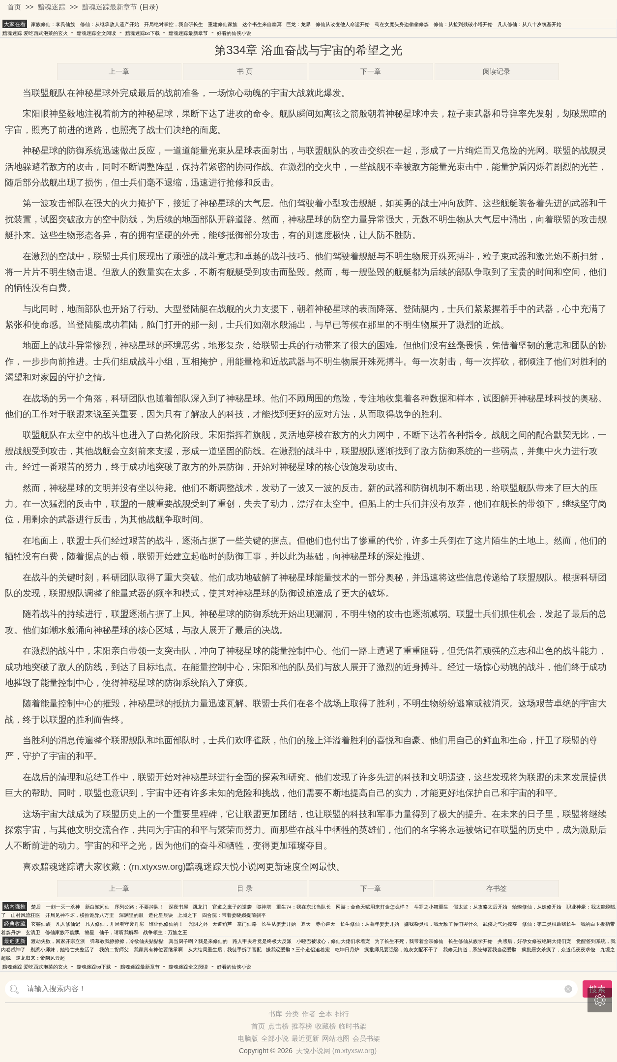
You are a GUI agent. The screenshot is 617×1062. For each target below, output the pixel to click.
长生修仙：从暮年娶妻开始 (369, 924)
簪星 (89, 932)
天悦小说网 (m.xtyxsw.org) (336, 1051)
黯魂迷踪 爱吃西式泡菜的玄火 (35, 33)
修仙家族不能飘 (62, 932)
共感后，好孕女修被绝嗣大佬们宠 (534, 941)
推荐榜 (302, 1026)
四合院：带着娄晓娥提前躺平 (234, 915)
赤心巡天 (325, 924)
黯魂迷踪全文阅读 (96, 33)
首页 (14, 7)
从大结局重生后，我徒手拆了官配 (225, 949)
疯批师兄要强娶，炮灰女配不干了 (401, 949)
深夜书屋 (178, 907)
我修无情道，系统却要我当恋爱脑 (480, 949)
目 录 (245, 888)
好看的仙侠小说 (234, 33)
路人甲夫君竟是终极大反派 (262, 941)
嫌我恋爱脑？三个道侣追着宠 (298, 949)
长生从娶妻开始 (279, 924)
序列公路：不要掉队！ (139, 907)
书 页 (245, 71)
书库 (275, 1014)
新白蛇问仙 (97, 907)
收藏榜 (325, 1026)
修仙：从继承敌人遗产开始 (109, 24)
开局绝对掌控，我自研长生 (173, 24)
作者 (309, 1014)
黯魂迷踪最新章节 (109, 7)
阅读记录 (496, 71)
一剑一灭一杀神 (63, 907)
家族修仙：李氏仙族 (53, 24)
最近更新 (305, 1038)
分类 (292, 1014)
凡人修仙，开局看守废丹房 (114, 924)
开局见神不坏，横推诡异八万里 (79, 915)
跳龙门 (200, 907)
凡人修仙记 (68, 924)
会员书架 (366, 1038)
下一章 (370, 71)
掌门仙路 (247, 924)
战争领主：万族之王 (165, 932)
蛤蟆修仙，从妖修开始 (536, 907)
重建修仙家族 (222, 24)
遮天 (306, 924)
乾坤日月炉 (347, 949)
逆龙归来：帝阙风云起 (40, 958)
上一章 (119, 71)
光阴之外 (198, 924)
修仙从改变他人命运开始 (343, 24)
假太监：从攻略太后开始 (480, 907)
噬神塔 (264, 907)
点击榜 (278, 1026)
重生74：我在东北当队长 (303, 907)
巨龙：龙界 (298, 24)
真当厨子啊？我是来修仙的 (198, 941)
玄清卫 (33, 932)
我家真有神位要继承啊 (158, 949)
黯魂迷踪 (51, 7)
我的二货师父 (114, 949)
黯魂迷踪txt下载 (142, 33)
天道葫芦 (222, 924)
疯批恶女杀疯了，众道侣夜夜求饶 (558, 949)
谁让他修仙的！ (166, 924)
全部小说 (275, 1038)
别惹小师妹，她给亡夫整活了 (62, 949)
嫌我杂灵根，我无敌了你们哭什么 (441, 924)
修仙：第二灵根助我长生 (549, 924)
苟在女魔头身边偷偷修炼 (402, 24)
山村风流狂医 (25, 915)
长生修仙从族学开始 (470, 941)
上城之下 (187, 915)
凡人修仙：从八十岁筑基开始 (529, 24)
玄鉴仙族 (41, 924)
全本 (325, 1014)
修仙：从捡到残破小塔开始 (463, 24)
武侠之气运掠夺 (500, 924)
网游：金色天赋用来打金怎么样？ (373, 907)
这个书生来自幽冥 (262, 24)
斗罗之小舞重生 (431, 907)
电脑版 (247, 1038)
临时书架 (352, 1026)
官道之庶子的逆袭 (232, 907)
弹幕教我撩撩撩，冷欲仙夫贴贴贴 (127, 941)
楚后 (36, 907)
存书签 (496, 888)
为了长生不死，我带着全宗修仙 (409, 941)
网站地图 (336, 1038)
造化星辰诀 (160, 915)
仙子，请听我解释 (119, 932)
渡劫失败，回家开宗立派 (58, 941)
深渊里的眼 (131, 915)
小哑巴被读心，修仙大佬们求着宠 (333, 941)
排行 (342, 1014)
